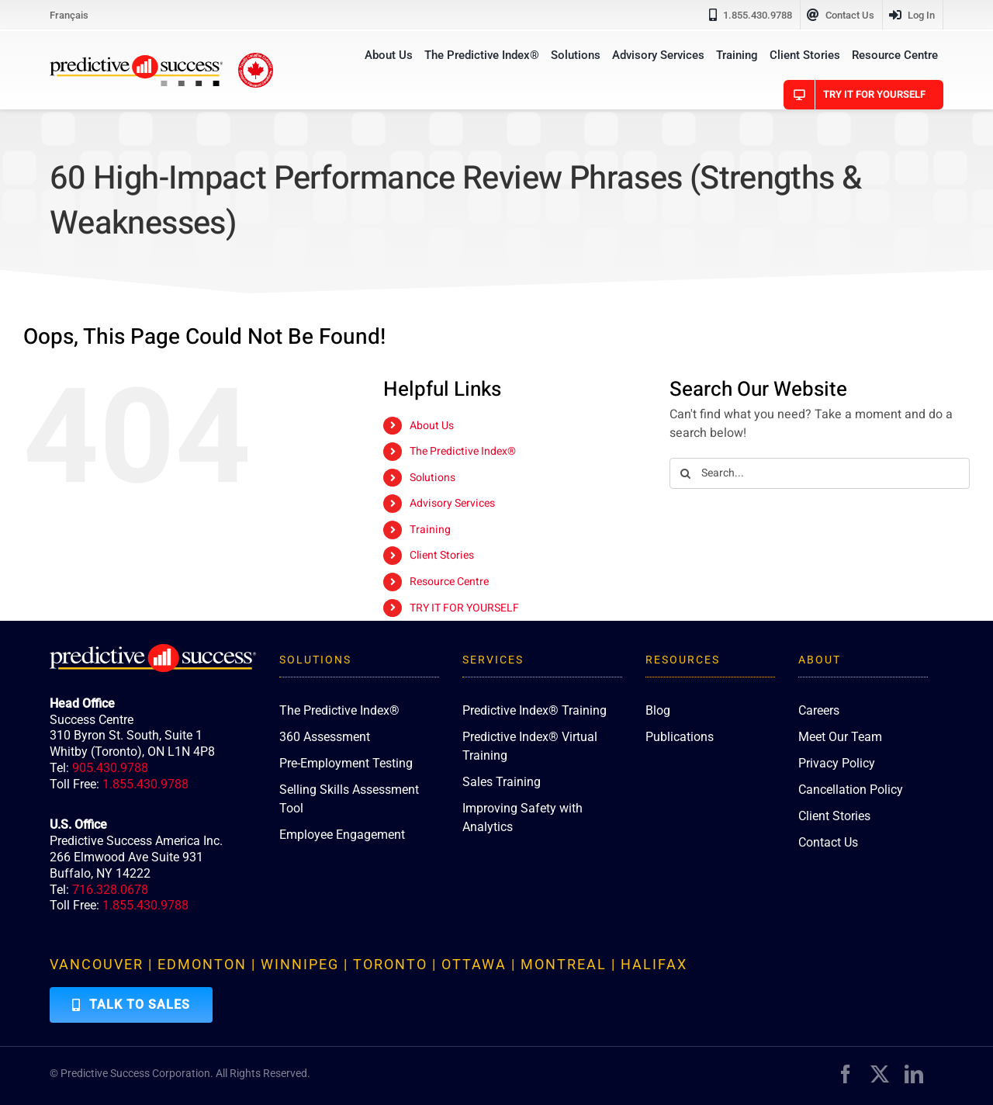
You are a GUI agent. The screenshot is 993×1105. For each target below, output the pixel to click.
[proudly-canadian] (255, 59)
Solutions (432, 477)
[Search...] (819, 473)
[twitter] (879, 1074)
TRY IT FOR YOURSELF (464, 608)
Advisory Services (452, 503)
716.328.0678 (110, 889)
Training (430, 529)
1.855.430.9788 (145, 784)
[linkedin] (914, 1074)
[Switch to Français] (69, 14)
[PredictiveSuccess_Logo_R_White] (153, 650)
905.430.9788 (110, 767)
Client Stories (442, 555)
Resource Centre (449, 581)
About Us (432, 425)
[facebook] (845, 1074)
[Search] (685, 473)
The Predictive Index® (463, 451)
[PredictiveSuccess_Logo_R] (136, 61)
